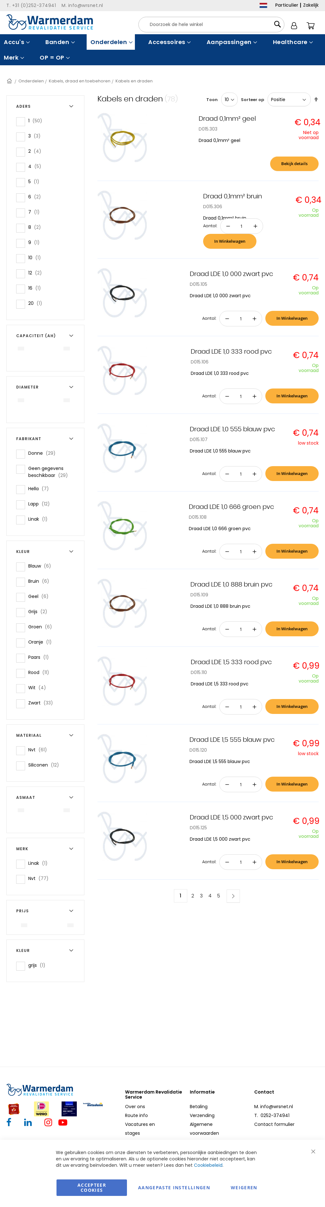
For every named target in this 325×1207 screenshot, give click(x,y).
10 (36, 257)
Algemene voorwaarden (204, 1128)
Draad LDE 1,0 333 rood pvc (231, 352)
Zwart (42, 702)
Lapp (41, 503)
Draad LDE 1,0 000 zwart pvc (231, 274)
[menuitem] (16, 42)
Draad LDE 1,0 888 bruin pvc (231, 584)
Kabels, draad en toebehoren (79, 81)
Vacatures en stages (140, 1128)
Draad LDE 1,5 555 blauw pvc (232, 740)
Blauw (41, 565)
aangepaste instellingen (174, 1188)
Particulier (286, 5)
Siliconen (45, 764)
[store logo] (49, 22)
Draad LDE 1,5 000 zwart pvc (231, 817)
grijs (38, 965)
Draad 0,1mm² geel (227, 119)
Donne (43, 453)
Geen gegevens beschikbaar (52, 471)
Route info (136, 1115)
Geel (40, 596)
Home (9, 81)
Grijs (39, 611)
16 (36, 288)
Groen (42, 626)
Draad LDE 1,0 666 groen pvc (231, 507)
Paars (40, 657)
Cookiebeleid (208, 1165)
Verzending (202, 1115)
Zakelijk (311, 5)
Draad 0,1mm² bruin (232, 196)
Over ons (135, 1106)
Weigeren (244, 1188)
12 (37, 272)
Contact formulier (274, 1124)
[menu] (162, 49)
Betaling (199, 1106)
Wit (39, 687)
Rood (40, 672)
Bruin (40, 581)
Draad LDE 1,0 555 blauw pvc (232, 429)
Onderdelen (31, 81)
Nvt (39, 749)
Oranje (42, 642)
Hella (40, 488)
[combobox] (211, 24)
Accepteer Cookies (91, 1187)
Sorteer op (252, 100)
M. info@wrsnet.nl (273, 1106)
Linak (39, 519)
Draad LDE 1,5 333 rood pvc (231, 662)
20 (37, 303)
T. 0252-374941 (271, 1115)
